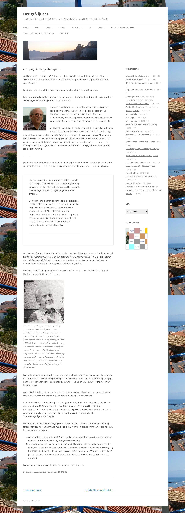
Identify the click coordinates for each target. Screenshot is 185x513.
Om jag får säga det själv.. (136, 107)
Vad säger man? (32, 490)
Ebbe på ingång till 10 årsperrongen (141, 166)
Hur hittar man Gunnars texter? (38, 34)
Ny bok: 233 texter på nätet (99, 490)
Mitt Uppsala (131, 114)
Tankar (62, 27)
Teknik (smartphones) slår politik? (140, 141)
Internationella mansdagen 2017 (139, 134)
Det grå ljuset (35, 13)
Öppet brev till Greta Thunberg (139, 89)
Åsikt (37, 27)
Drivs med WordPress (32, 501)
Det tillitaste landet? (134, 100)
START (25, 27)
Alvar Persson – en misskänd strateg (141, 124)
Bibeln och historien (134, 131)
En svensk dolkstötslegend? (137, 76)
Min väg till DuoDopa (135, 96)
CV (90, 27)
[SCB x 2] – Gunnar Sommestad (139, 83)
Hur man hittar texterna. (123, 27)
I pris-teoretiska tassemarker (138, 162)
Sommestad (77, 27)
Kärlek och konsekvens (135, 79)
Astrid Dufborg (132, 173)
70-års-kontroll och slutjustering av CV (142, 155)
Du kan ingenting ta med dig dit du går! (142, 148)
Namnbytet (131, 117)
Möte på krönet (132, 121)
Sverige (49, 27)
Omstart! (64, 34)
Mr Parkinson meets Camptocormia (141, 176)
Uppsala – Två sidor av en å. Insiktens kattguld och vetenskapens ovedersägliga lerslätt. (143, 190)
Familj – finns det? (133, 183)
